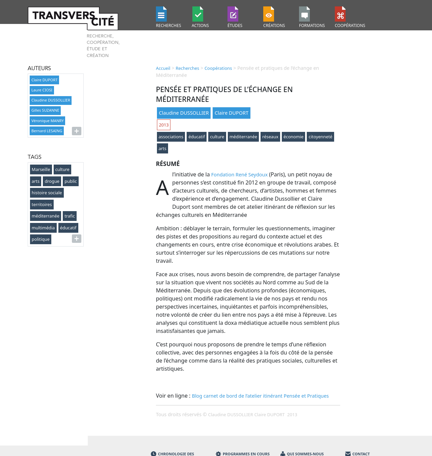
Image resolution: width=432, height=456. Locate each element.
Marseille (41, 169)
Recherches (187, 68)
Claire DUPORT (44, 79)
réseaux (270, 137)
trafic (69, 216)
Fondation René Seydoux (239, 174)
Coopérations (218, 68)
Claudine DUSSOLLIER (50, 100)
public (70, 181)
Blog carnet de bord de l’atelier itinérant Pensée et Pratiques (260, 396)
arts (35, 181)
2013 (164, 125)
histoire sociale (47, 193)
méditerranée (45, 216)
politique (41, 239)
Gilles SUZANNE (45, 110)
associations (171, 137)
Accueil (163, 68)
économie (293, 137)
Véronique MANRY (47, 120)
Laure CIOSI (41, 89)
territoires (42, 204)
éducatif (68, 228)
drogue (52, 181)
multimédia (43, 228)
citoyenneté (320, 137)
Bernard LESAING (46, 130)
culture (62, 169)
